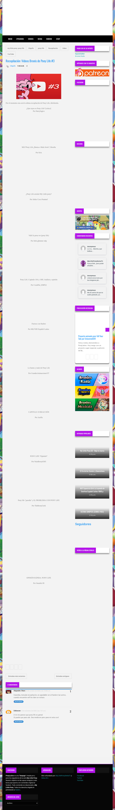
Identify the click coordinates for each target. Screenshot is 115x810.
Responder (19, 701)
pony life (41, 48)
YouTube (11, 54)
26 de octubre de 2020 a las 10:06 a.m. (38, 691)
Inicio (10, 39)
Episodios (20, 39)
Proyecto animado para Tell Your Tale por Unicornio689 (90, 337)
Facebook (80, 776)
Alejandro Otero (19, 691)
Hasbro (17, 790)
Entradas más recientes (16, 676)
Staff (58, 39)
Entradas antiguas (63, 676)
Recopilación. (53, 48)
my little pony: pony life (16, 48)
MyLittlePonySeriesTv (95, 261)
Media (40, 39)
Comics (30, 39)
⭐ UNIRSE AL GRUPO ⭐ (85, 227)
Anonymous (91, 246)
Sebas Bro (44, 778)
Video (64, 48)
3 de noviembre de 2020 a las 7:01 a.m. (33, 711)
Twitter (79, 778)
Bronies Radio (80, 56)
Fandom (49, 39)
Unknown (17, 711)
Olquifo (31, 48)
